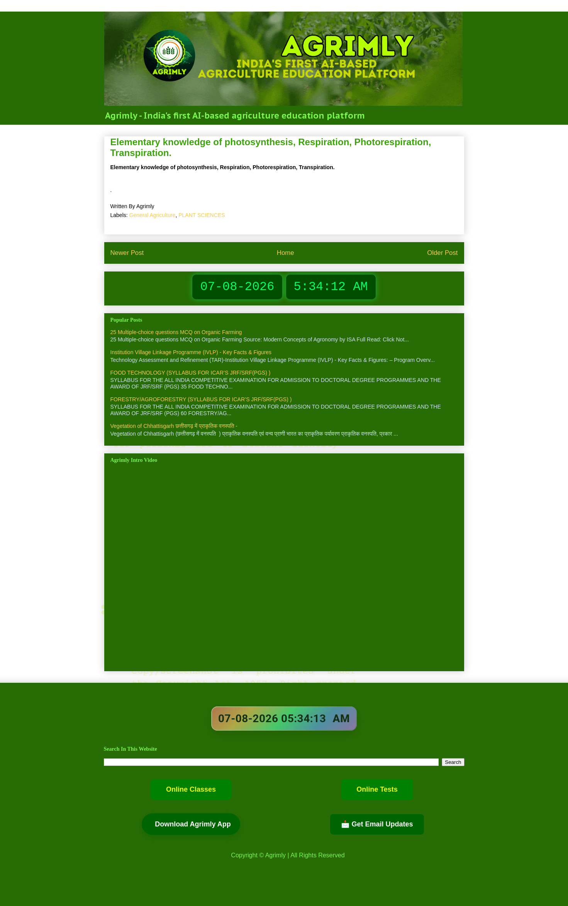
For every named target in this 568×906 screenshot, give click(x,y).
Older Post (442, 252)
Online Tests (377, 789)
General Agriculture (152, 215)
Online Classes (191, 789)
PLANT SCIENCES (201, 215)
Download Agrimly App (193, 824)
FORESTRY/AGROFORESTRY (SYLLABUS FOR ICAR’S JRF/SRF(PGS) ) (201, 399)
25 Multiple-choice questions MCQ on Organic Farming (176, 332)
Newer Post (127, 252)
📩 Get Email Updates (377, 824)
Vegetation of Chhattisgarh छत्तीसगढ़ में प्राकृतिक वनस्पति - (174, 426)
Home (285, 252)
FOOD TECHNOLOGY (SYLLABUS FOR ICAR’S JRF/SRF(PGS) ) (190, 373)
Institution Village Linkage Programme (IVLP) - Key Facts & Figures (191, 352)
